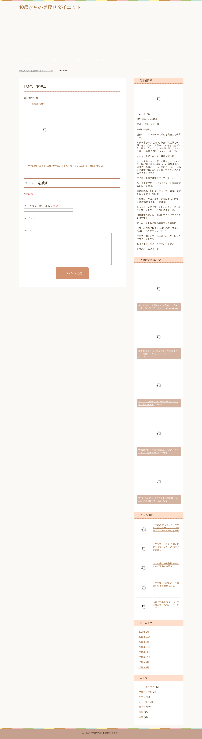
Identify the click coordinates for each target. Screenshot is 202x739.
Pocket (41, 104)
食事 (54, 60)
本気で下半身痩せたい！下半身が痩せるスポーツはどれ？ (166, 605)
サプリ (171, 60)
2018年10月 (144, 657)
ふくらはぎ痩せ (124, 60)
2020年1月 (144, 632)
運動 (77, 60)
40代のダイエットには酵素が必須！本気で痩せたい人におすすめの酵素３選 (65, 166)
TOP (36, 71)
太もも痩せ (100, 60)
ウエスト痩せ (148, 60)
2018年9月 (144, 663)
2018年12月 (144, 647)
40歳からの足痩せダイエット (52, 7)
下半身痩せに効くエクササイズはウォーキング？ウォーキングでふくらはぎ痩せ (166, 528)
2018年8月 (144, 668)
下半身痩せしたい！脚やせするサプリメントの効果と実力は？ (166, 547)
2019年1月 (144, 642)
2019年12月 (144, 637)
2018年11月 (144, 652)
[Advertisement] (101, 35)
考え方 (30, 60)
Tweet (35, 104)
